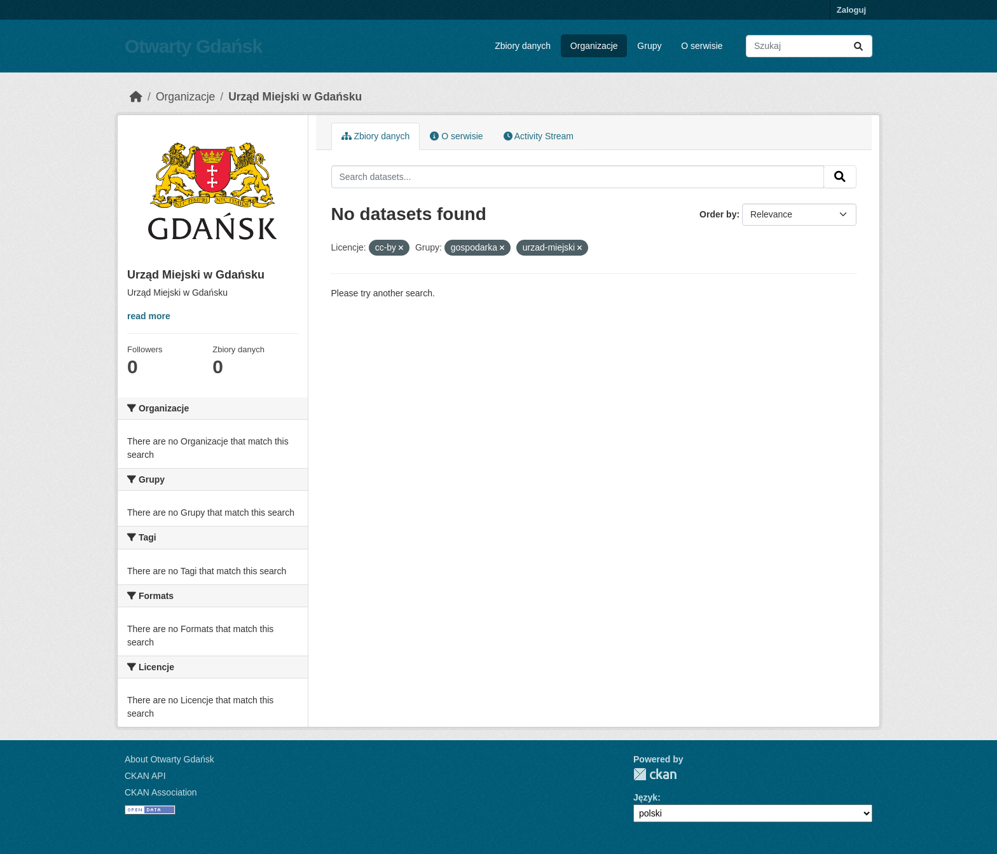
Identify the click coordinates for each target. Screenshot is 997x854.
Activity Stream (539, 136)
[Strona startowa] (136, 96)
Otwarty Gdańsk (193, 46)
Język (645, 797)
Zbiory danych (523, 46)
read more (148, 316)
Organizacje (594, 46)
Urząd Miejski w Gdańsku (295, 96)
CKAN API (145, 776)
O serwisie (701, 46)
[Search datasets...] (809, 46)
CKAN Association (161, 792)
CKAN (655, 774)
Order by (717, 214)
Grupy (649, 46)
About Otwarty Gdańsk (169, 759)
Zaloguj (851, 10)
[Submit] (858, 46)
